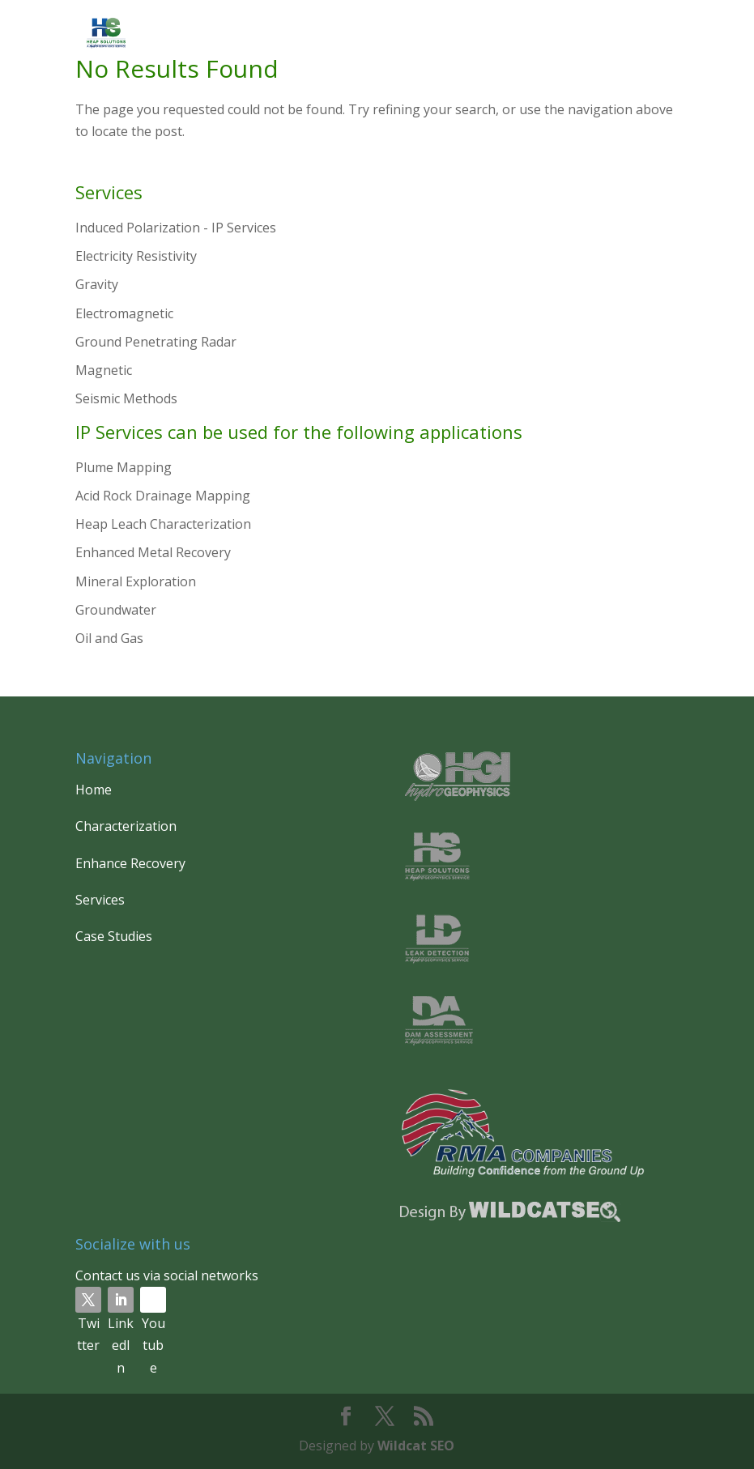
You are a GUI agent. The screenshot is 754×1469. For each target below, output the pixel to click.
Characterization (126, 826)
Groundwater (115, 610)
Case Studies (113, 936)
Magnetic (103, 370)
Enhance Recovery (130, 863)
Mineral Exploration (135, 581)
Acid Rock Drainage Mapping (162, 496)
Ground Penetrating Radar (155, 342)
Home (93, 789)
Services (100, 900)
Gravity (96, 284)
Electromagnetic (124, 313)
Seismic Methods (126, 398)
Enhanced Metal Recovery (153, 552)
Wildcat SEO (415, 1445)
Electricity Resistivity (136, 256)
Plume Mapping (123, 467)
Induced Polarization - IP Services (175, 227)
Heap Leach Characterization (163, 524)
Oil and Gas (109, 638)
